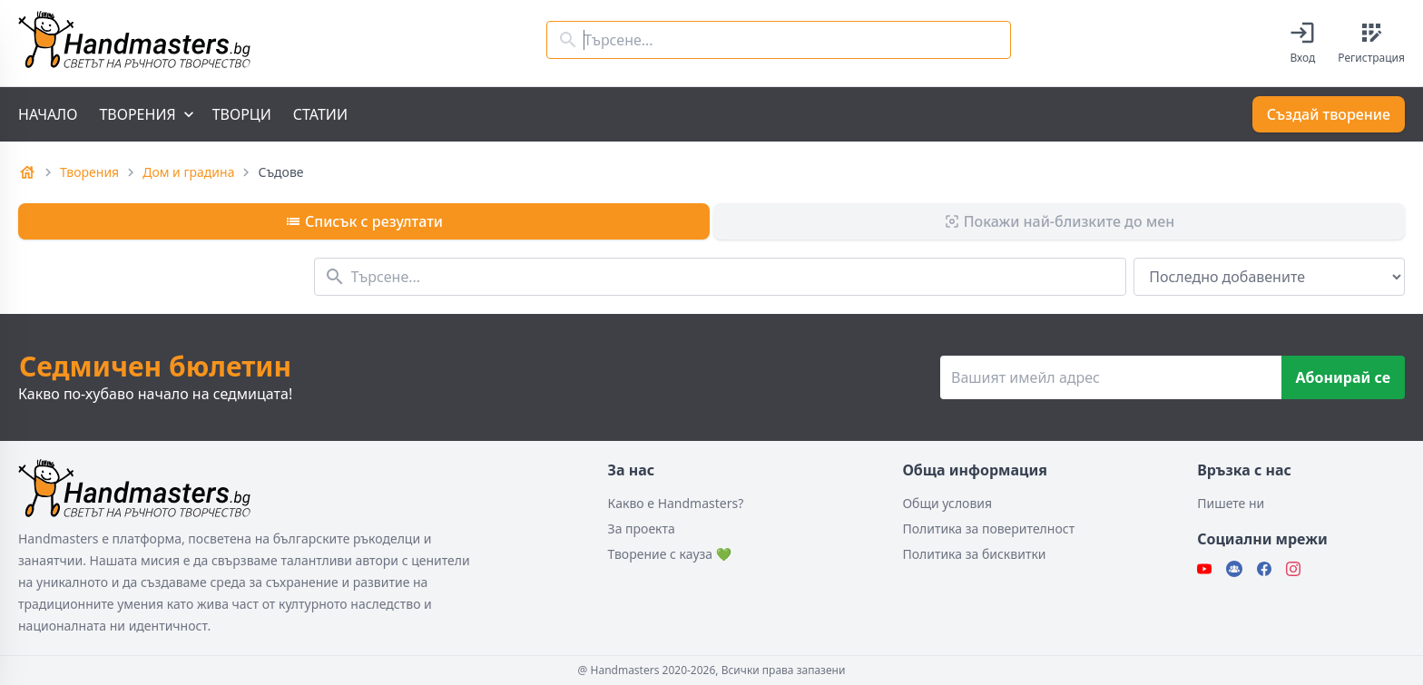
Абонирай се (1343, 377)
